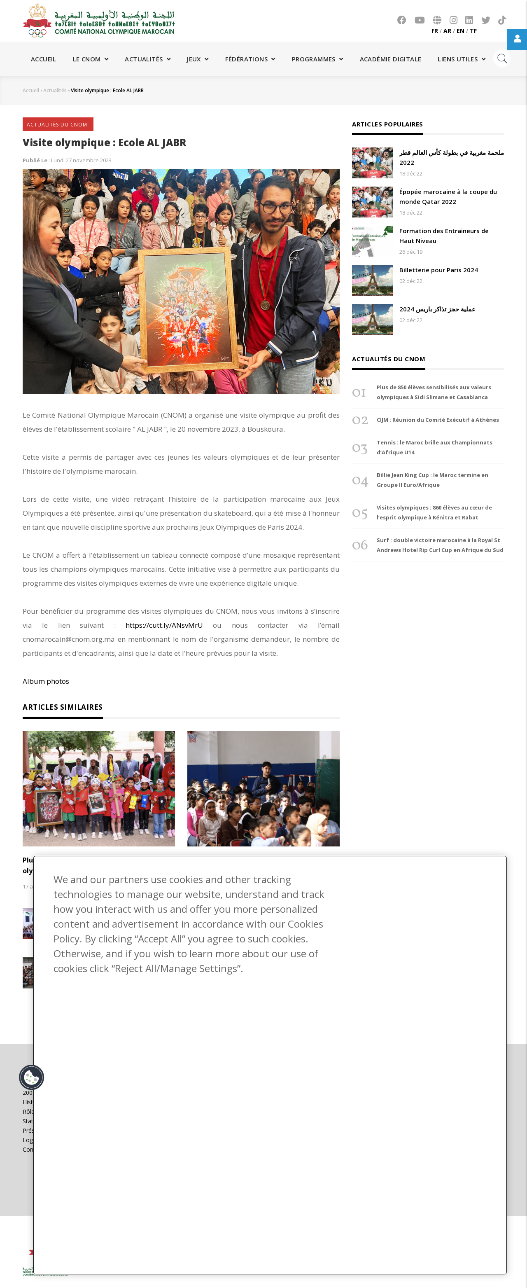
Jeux (197, 59)
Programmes (317, 59)
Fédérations (250, 59)
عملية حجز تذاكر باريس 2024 (437, 309)
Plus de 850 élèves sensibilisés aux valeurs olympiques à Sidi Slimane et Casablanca (434, 392)
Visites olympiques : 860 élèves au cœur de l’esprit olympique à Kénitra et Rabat (434, 512)
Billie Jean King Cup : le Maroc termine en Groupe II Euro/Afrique (432, 480)
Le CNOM (91, 59)
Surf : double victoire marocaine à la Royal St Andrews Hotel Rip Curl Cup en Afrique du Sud (440, 545)
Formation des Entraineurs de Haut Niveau (444, 236)
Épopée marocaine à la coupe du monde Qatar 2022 (448, 196)
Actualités (147, 59)
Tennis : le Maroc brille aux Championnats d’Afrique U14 (434, 447)
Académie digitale (391, 59)
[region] (270, 1065)
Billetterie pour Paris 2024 (438, 270)
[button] (32, 1077)
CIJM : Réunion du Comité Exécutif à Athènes (438, 419)
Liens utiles (461, 59)
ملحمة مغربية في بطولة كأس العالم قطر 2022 (451, 157)
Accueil (43, 59)
